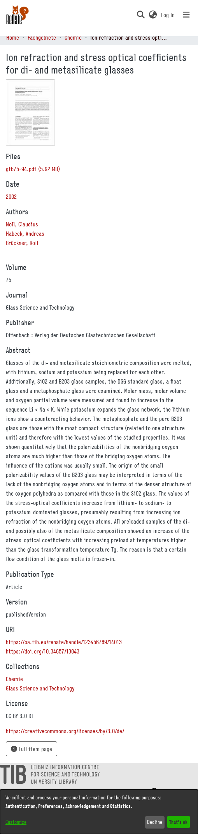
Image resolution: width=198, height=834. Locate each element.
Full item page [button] (31, 748)
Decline (154, 822)
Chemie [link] (73, 37)
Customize (15, 822)
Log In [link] (168, 14)
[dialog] (99, 812)
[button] (140, 14)
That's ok (178, 821)
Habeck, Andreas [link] (25, 233)
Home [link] (12, 37)
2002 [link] (11, 196)
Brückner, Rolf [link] (22, 242)
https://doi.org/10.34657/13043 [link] (42, 651)
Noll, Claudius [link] (22, 224)
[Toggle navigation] (186, 14)
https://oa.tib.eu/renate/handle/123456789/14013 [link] (64, 641)
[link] (33, 168)
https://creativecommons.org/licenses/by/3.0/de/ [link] (65, 730)
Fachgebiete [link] (42, 37)
